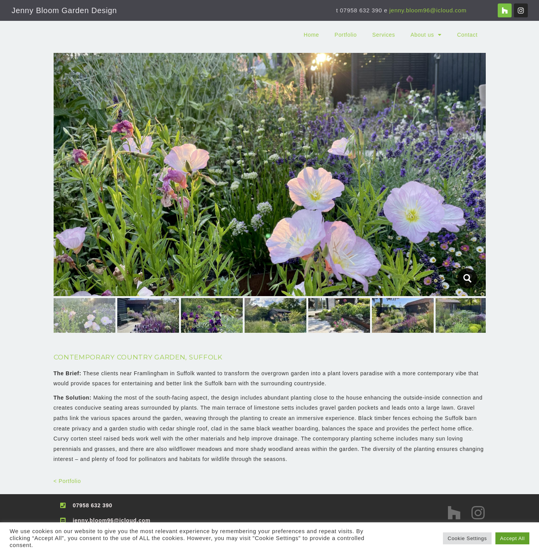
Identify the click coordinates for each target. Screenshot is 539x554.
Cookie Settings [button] (467, 538)
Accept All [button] (512, 538)
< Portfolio (67, 481)
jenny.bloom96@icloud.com (427, 10)
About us (426, 34)
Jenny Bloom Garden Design (64, 10)
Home (311, 35)
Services (383, 35)
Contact (467, 35)
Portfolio (346, 35)
